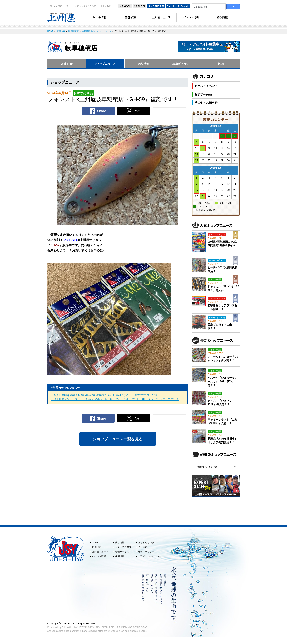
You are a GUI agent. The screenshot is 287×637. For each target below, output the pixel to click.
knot (110, 631)
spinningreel (131, 631)
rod (122, 631)
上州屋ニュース (100, 551)
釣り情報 (119, 542)
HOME (95, 542)
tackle (116, 631)
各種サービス (122, 551)
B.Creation (67, 627)
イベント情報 (99, 556)
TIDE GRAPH (142, 627)
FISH (113, 627)
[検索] (208, 7)
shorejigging (90, 631)
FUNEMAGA (125, 627)
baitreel (143, 631)
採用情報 (119, 556)
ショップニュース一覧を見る (118, 439)
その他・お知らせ (206, 102)
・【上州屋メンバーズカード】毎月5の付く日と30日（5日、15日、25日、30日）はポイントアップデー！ (115, 399)
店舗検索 (96, 547)
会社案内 (142, 547)
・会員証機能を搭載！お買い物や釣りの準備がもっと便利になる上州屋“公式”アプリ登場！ (105, 395)
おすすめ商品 (203, 94)
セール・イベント (206, 86)
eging (60, 631)
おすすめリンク (146, 542)
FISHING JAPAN (99, 627)
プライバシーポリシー (149, 556)
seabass (52, 631)
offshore (102, 631)
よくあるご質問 (123, 547)
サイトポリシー (146, 551)
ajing (66, 631)
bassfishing (76, 631)
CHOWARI (81, 627)
